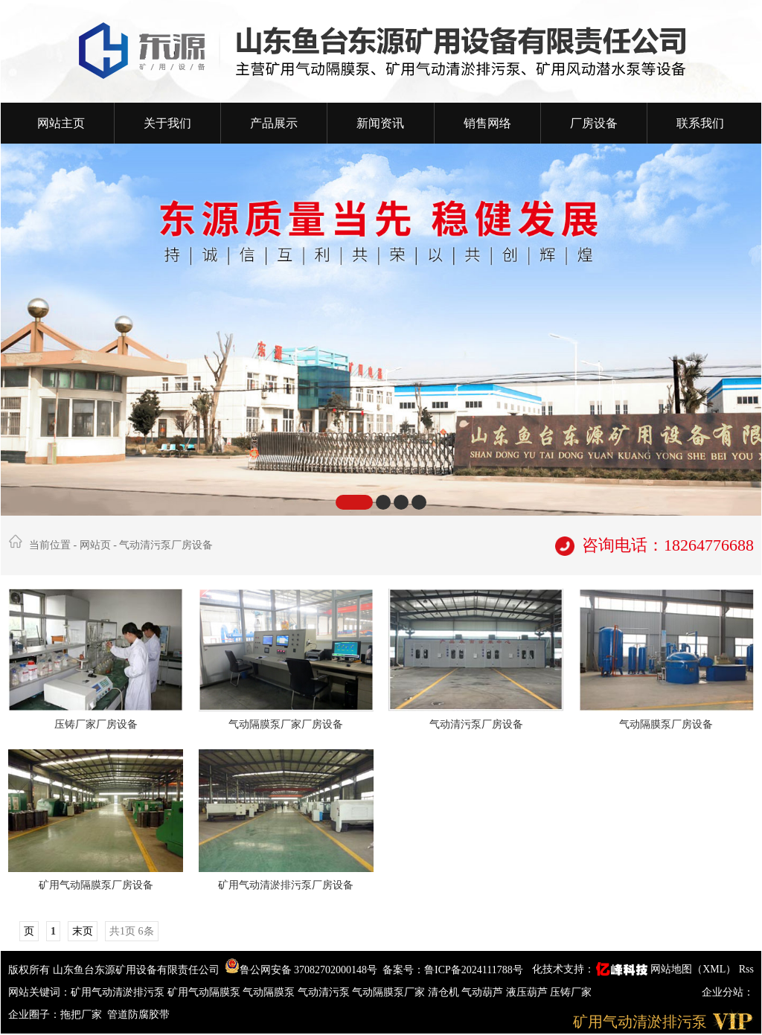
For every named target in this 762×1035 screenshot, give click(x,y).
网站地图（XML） (693, 969)
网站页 (95, 545)
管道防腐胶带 (140, 1014)
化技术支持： (591, 969)
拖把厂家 (81, 1014)
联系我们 (700, 123)
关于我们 (167, 123)
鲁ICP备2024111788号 (473, 969)
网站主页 (61, 123)
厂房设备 (594, 123)
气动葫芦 (482, 992)
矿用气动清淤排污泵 (117, 992)
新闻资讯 (380, 123)
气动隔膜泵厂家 (388, 992)
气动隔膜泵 (269, 992)
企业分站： (728, 992)
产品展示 (274, 123)
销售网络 (487, 123)
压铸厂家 (571, 992)
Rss (746, 969)
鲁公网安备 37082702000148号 (301, 969)
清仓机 (443, 992)
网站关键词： (39, 992)
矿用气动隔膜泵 (203, 992)
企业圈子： (34, 1014)
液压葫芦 (527, 992)
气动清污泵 (324, 992)
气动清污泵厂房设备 (166, 545)
